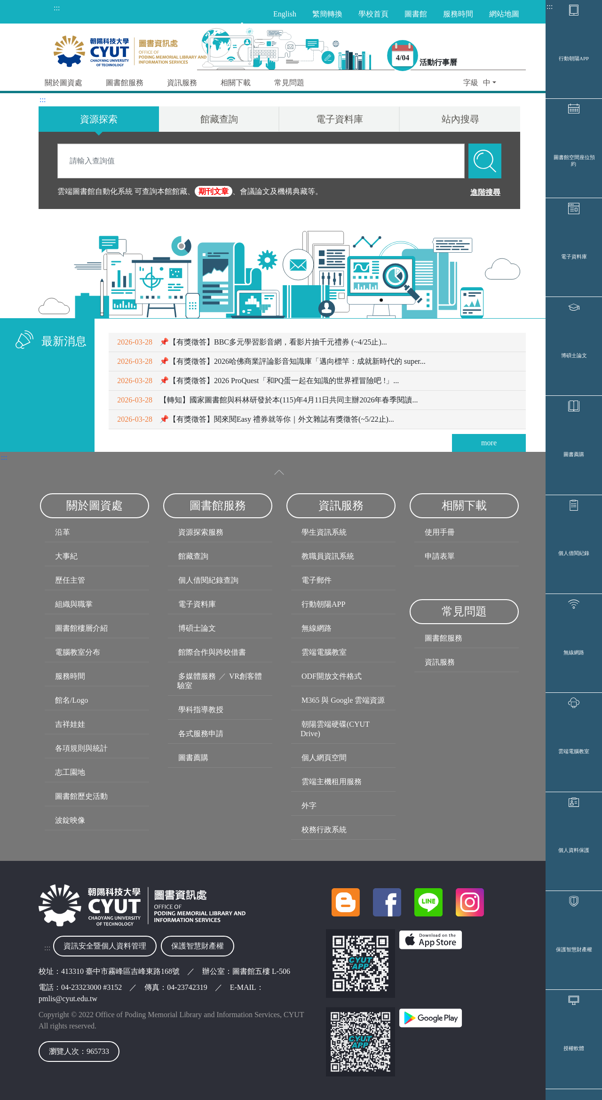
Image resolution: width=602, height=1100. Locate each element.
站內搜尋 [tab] (460, 119)
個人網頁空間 (324, 758)
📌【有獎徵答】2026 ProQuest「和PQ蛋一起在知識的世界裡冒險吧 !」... (258, 381)
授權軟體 (573, 1048)
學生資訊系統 (324, 532)
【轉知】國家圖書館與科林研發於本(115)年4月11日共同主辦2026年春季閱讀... (267, 400)
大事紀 (66, 556)
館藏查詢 (193, 556)
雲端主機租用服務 (331, 782)
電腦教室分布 (77, 652)
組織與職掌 (74, 604)
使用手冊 (440, 532)
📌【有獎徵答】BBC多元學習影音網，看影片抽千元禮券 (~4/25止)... (252, 342)
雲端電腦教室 (573, 751)
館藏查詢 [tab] (219, 119)
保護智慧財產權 (574, 949)
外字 (309, 806)
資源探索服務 (200, 532)
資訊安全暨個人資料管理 (104, 946)
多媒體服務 (197, 676)
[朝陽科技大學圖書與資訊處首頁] (130, 48)
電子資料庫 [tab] (339, 119)
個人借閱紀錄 (573, 553)
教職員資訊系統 (327, 556)
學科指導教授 (200, 710)
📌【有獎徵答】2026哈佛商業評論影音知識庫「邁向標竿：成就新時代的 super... (271, 361)
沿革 (62, 532)
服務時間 (70, 676)
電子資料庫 (574, 256)
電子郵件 (316, 580)
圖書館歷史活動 (81, 796)
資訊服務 (440, 662)
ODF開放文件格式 (331, 676)
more (489, 443)
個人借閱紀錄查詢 (208, 580)
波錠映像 (70, 820)
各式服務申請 (200, 734)
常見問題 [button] (289, 83)
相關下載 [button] (236, 83)
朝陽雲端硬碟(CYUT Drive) (335, 729)
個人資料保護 (573, 850)
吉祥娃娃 (70, 724)
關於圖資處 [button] (63, 83)
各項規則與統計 (81, 748)
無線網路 (573, 652)
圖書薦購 (573, 454)
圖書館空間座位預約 (574, 160)
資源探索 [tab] (99, 119)
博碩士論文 (574, 355)
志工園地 (70, 772)
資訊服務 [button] (182, 83)
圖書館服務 (443, 638)
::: (550, 6)
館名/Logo (71, 700)
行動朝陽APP (574, 58)
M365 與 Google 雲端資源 (343, 700)
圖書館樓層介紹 (81, 628)
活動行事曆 (438, 62)
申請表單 (440, 556)
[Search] (261, 161)
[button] (480, 83)
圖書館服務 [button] (124, 83)
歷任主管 (70, 580)
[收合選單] (279, 472)
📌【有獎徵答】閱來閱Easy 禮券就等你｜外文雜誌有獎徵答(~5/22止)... (255, 419)
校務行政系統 (324, 830)
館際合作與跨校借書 (212, 652)
